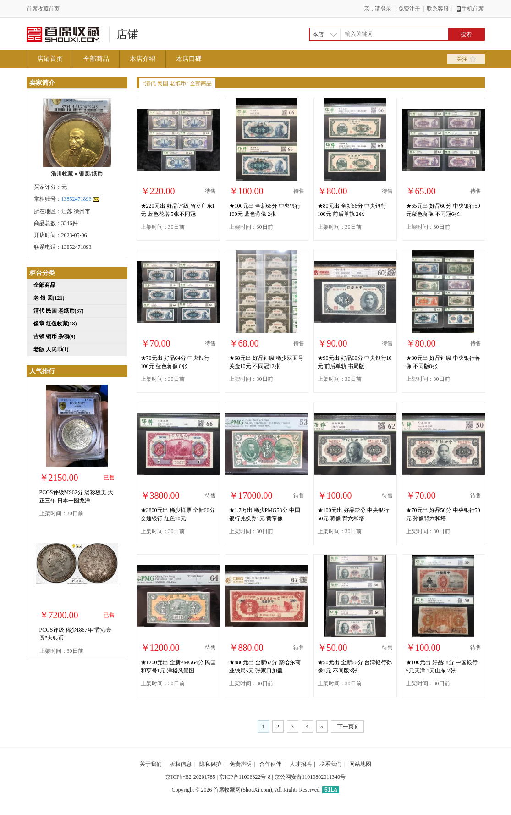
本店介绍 (142, 58)
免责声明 (241, 764)
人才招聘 (301, 764)
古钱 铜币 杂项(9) (54, 336)
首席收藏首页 (43, 9)
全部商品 (96, 58)
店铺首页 (50, 58)
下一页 (347, 727)
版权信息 (181, 764)
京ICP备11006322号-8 (244, 777)
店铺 (127, 34)
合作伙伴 (270, 764)
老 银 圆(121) (49, 298)
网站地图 (360, 764)
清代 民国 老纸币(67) (58, 311)
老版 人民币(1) (51, 349)
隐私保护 (210, 764)
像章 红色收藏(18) (55, 323)
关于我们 (151, 764)
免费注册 (409, 9)
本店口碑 (189, 58)
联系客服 (438, 9)
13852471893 (76, 199)
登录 (385, 9)
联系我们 (330, 764)
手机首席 (470, 9)
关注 (466, 59)
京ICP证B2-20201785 (190, 777)
